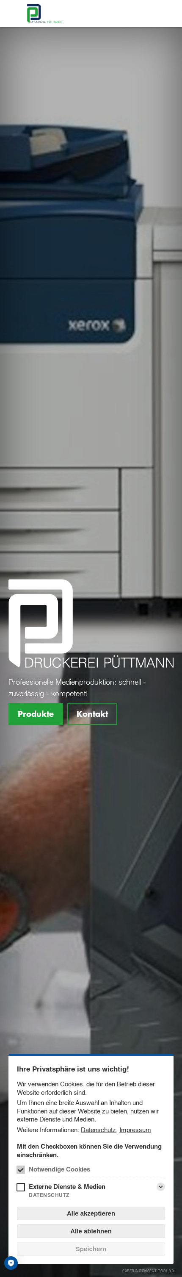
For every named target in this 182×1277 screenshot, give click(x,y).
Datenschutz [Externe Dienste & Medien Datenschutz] (49, 1195)
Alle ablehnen (91, 1231)
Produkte (36, 714)
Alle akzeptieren (91, 1213)
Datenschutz (98, 1129)
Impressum (135, 1129)
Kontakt (92, 714)
